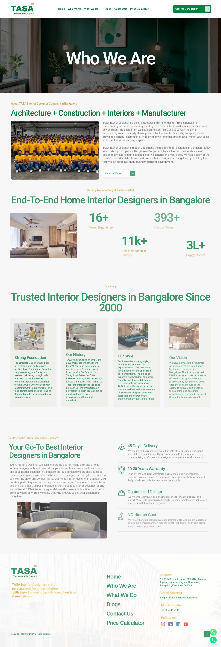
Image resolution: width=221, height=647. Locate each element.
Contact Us (120, 9)
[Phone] (213, 640)
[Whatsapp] (213, 632)
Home (61, 9)
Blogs (108, 9)
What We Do (92, 9)
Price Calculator (139, 9)
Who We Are (74, 9)
